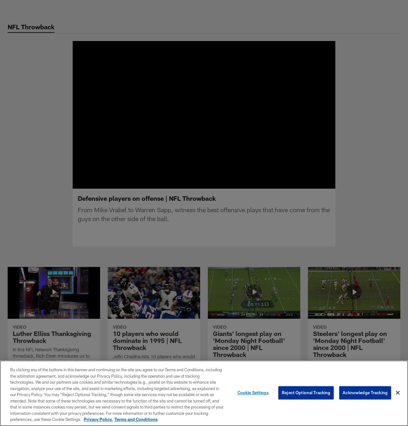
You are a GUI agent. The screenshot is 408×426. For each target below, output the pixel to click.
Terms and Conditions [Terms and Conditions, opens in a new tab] (136, 419)
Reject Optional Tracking (306, 392)
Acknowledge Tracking (365, 392)
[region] (204, 393)
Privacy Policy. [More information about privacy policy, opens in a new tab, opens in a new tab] (98, 419)
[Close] (398, 393)
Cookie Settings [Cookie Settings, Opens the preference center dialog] (253, 392)
